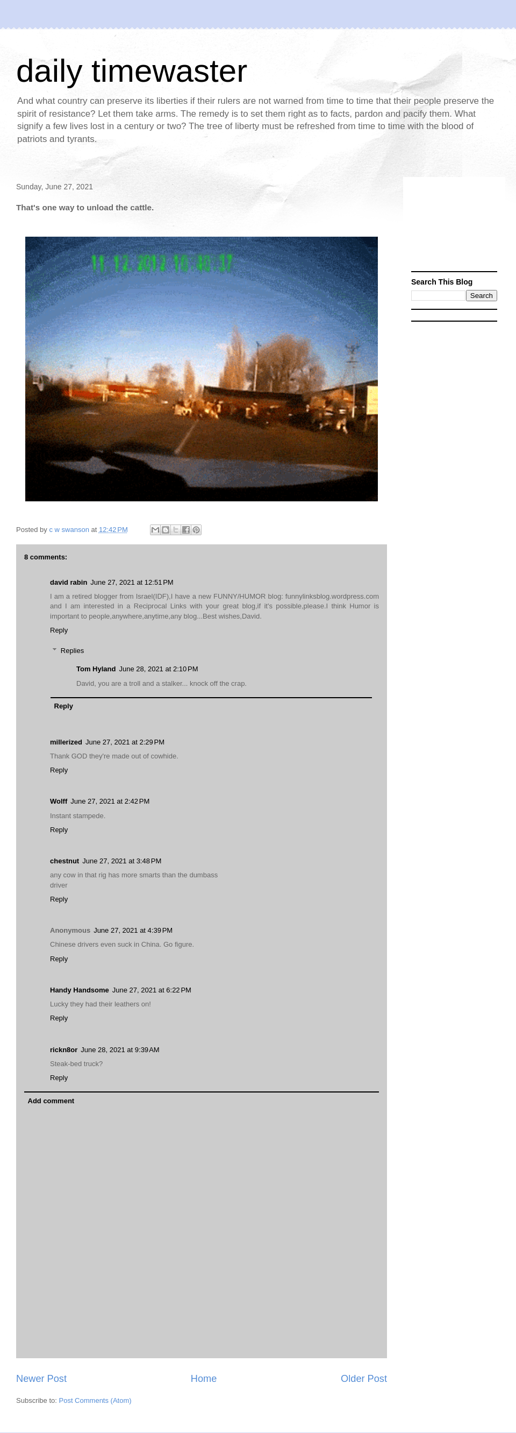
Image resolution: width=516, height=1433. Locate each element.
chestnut (64, 861)
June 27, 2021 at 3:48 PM (121, 861)
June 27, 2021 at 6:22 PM (151, 990)
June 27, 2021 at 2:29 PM (124, 742)
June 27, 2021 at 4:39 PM (133, 930)
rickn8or (63, 1050)
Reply (59, 630)
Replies (72, 651)
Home (204, 1378)
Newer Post (41, 1378)
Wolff (58, 801)
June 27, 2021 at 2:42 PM (109, 801)
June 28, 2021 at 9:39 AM (120, 1050)
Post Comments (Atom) (95, 1400)
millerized (66, 742)
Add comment (51, 1101)
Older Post (364, 1378)
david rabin (68, 582)
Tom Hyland (96, 669)
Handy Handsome (79, 990)
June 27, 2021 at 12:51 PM (131, 582)
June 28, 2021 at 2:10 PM (158, 669)
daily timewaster (131, 71)
